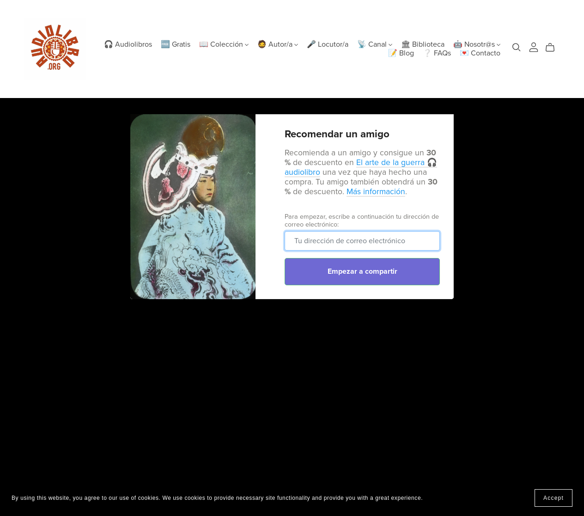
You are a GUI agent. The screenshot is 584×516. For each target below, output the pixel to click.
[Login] (533, 46)
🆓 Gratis (175, 44)
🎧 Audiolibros (128, 44)
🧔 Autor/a (277, 44)
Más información (376, 192)
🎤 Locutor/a (327, 44)
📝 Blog (401, 53)
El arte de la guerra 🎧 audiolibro (361, 167)
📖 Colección (224, 44)
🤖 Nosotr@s (476, 44)
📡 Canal (374, 44)
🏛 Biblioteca (422, 44)
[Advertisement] (292, 380)
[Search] (516, 47)
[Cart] (554, 47)
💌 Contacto (480, 53)
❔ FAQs (437, 53)
